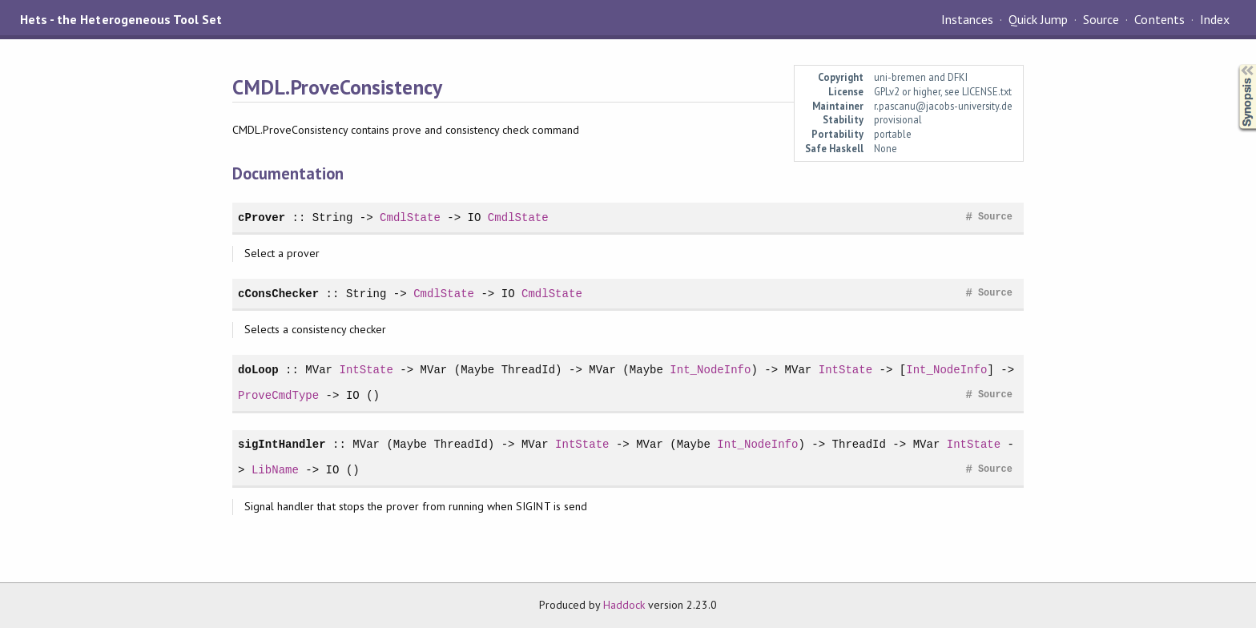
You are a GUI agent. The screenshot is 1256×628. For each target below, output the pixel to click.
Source (1101, 19)
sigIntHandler (282, 444)
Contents (1159, 19)
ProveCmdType (278, 395)
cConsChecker (278, 293)
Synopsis (1234, 64)
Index (1215, 19)
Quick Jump (1038, 19)
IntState (365, 369)
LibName (275, 469)
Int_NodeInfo (710, 369)
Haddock (624, 605)
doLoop (258, 369)
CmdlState (410, 217)
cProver (261, 217)
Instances (967, 19)
